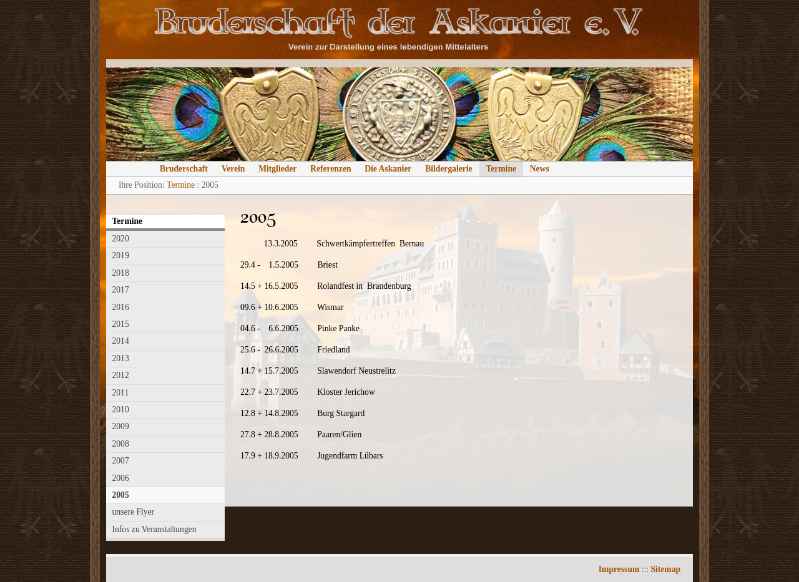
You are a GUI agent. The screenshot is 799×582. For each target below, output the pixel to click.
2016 (120, 307)
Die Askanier (388, 168)
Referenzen (330, 168)
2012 (120, 375)
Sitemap (665, 569)
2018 (120, 273)
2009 (120, 426)
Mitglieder (277, 168)
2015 (120, 324)
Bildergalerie (449, 168)
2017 (120, 289)
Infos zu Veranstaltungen (154, 529)
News (539, 168)
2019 (120, 255)
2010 (120, 409)
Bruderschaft (184, 168)
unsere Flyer (133, 512)
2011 (120, 392)
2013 (120, 358)
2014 (120, 341)
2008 (120, 444)
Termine (501, 168)
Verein (233, 168)
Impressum (619, 569)
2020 (120, 238)
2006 (120, 478)
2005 (120, 495)
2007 (120, 460)
